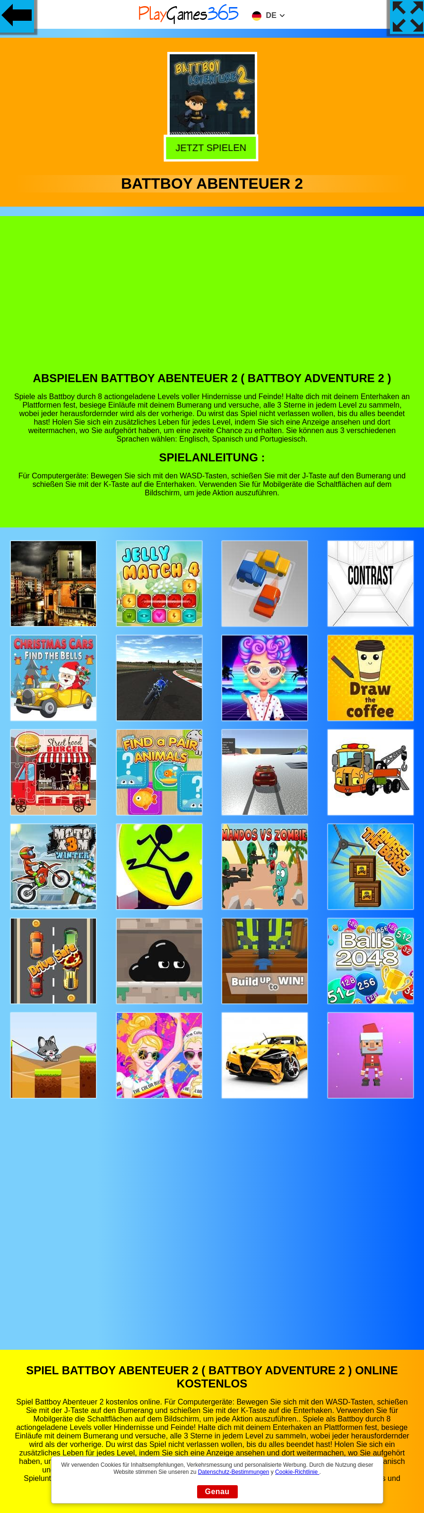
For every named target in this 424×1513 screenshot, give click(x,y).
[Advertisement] (212, 301)
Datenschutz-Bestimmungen (233, 1472)
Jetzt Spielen (213, 147)
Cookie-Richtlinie (297, 1472)
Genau (217, 1492)
